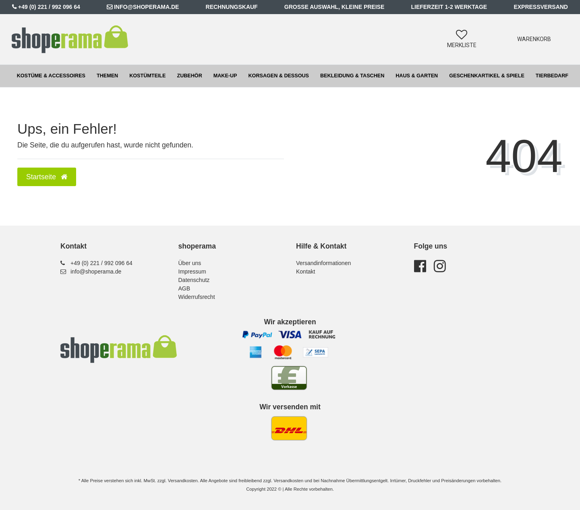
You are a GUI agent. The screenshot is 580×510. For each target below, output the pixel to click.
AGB (184, 288)
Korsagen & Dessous (279, 76)
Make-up (225, 76)
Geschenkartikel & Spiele (486, 76)
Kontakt (305, 271)
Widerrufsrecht (196, 297)
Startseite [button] (46, 177)
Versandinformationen (323, 263)
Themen (107, 76)
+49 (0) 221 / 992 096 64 (49, 7)
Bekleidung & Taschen (352, 76)
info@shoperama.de (146, 7)
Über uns (189, 263)
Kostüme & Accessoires (51, 76)
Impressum (192, 271)
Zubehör (189, 76)
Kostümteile (147, 76)
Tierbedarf (552, 76)
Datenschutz (194, 280)
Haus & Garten (417, 76)
